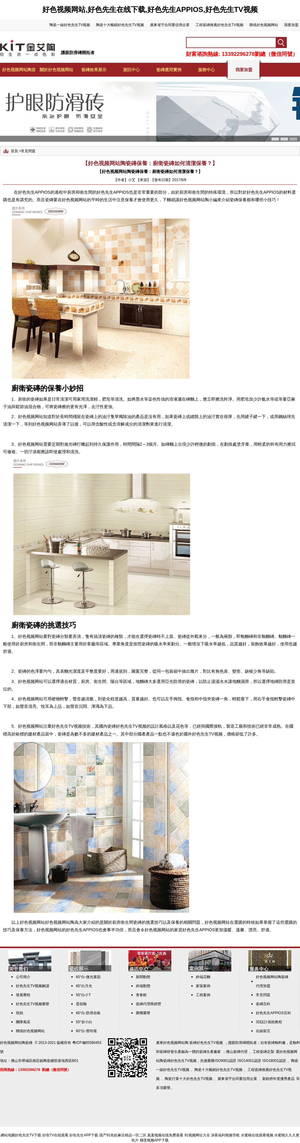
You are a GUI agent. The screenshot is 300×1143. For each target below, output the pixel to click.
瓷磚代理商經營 (148, 1004)
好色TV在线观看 (55, 1135)
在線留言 (263, 1031)
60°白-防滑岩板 (88, 1013)
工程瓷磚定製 (263, 1052)
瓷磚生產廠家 (210, 1052)
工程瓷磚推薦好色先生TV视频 (219, 25)
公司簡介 (23, 977)
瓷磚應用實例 (169, 69)
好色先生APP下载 (83, 1135)
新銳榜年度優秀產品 (278, 1079)
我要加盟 (291, 25)
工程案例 (203, 995)
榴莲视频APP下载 (154, 1140)
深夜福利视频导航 (225, 1135)
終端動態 (143, 986)
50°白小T (83, 995)
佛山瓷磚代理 (237, 1052)
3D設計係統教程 (269, 1022)
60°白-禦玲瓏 (86, 1031)
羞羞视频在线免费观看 (165, 1135)
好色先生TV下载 (28, 1135)
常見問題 (28, 151)
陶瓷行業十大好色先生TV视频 (188, 1079)
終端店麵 (203, 977)
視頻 (19, 1013)
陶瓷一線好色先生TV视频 (70, 25)
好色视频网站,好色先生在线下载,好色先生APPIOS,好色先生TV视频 (149, 9)
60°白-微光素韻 (88, 977)
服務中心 (206, 69)
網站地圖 (8, 1135)
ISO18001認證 (274, 1061)
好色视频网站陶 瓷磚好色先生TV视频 (193, 1043)
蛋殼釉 (81, 1004)
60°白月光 (84, 986)
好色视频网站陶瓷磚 (16, 1043)
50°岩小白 (84, 1022)
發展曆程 (23, 995)
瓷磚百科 (263, 1004)
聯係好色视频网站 (263, 25)
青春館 (141, 995)
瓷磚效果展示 (93, 69)
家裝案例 (203, 986)
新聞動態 (143, 977)
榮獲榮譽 (143, 1013)
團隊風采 (23, 1022)
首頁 (14, 151)
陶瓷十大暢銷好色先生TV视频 (120, 25)
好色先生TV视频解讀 (32, 986)
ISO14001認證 (249, 1061)
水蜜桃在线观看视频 (257, 1135)
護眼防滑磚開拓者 (77, 52)
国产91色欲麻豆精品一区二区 (122, 1135)
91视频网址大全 (197, 1135)
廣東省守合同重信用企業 (170, 25)
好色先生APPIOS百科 (273, 1013)
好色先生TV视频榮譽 (32, 1004)
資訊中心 (131, 69)
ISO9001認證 (225, 1061)
